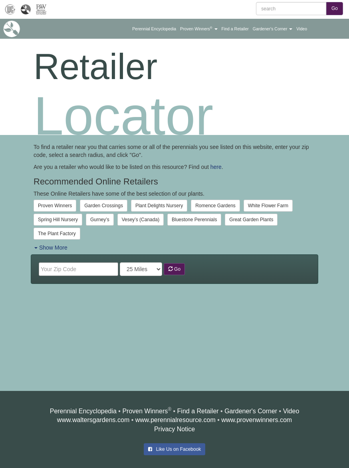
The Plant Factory (57, 233)
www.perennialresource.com (175, 419)
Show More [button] (50, 247)
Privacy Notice (174, 429)
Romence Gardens (215, 205)
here (216, 167)
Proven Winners (55, 205)
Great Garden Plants (251, 219)
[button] (154, 29)
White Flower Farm (268, 205)
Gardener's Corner (250, 411)
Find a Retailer (198, 411)
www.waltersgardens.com (93, 419)
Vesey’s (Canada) (141, 219)
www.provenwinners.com (256, 419)
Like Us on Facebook (174, 449)
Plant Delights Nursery (159, 205)
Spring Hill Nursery (58, 219)
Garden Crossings (103, 205)
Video (291, 411)
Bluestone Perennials (194, 219)
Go (174, 269)
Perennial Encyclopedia (83, 411)
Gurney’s (99, 219)
